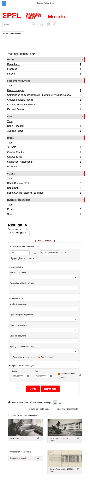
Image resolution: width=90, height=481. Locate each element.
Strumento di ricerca (18, 325)
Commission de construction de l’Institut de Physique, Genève (44, 95)
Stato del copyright (18, 336)
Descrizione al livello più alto (22, 283)
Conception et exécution (20, 452)
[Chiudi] (86, 4)
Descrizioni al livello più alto (24, 357)
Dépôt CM (44, 188)
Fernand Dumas (44, 110)
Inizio (14, 371)
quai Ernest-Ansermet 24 (44, 162)
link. (52, 3)
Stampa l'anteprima (18, 402)
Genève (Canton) (44, 152)
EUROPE (44, 167)
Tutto (10, 85)
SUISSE (44, 148)
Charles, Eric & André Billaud (44, 105)
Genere (11, 173)
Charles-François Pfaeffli (44, 100)
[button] (48, 24)
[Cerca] (16, 24)
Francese (44, 69)
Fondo (44, 210)
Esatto (63, 377)
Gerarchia (36, 402)
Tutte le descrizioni (48, 357)
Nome (10, 116)
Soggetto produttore (18, 80)
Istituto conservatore (18, 272)
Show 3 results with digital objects (23, 415)
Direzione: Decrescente (68, 409)
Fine (37, 371)
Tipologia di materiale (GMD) (22, 346)
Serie (44, 214)
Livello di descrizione (18, 200)
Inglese (44, 74)
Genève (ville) (44, 157)
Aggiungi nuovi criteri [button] (21, 258)
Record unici (44, 65)
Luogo (10, 138)
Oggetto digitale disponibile (21, 314)
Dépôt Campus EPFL (44, 183)
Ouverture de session (12, 33)
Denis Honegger (44, 91)
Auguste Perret (44, 131)
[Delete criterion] (65, 252)
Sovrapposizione (68, 374)
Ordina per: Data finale (39, 409)
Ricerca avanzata (45, 240)
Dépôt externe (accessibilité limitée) (44, 193)
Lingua (10, 59)
